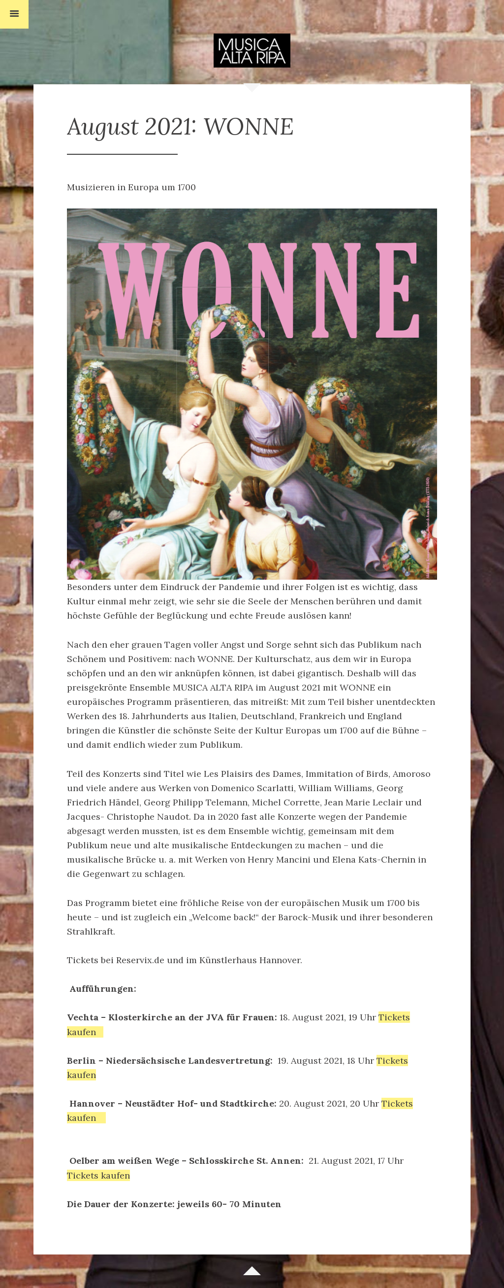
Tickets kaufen (98, 1175)
